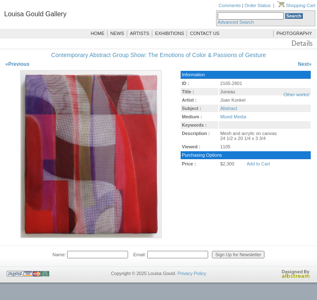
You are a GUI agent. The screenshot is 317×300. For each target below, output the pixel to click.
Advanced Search (236, 22)
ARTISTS (139, 33)
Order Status (257, 5)
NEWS (117, 33)
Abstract (228, 108)
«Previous (17, 64)
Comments (230, 5)
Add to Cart (258, 163)
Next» (305, 64)
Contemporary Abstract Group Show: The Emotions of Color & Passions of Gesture (158, 55)
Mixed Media (233, 116)
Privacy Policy (192, 273)
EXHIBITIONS (169, 33)
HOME (98, 33)
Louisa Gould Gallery (35, 14)
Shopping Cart (296, 5)
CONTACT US (204, 33)
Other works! (296, 94)
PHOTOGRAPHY (294, 33)
